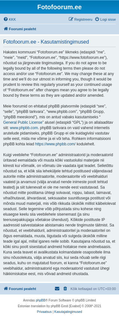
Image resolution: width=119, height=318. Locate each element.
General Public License (22, 122)
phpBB (40, 300)
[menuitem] (9, 19)
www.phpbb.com (24, 128)
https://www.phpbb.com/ (55, 144)
